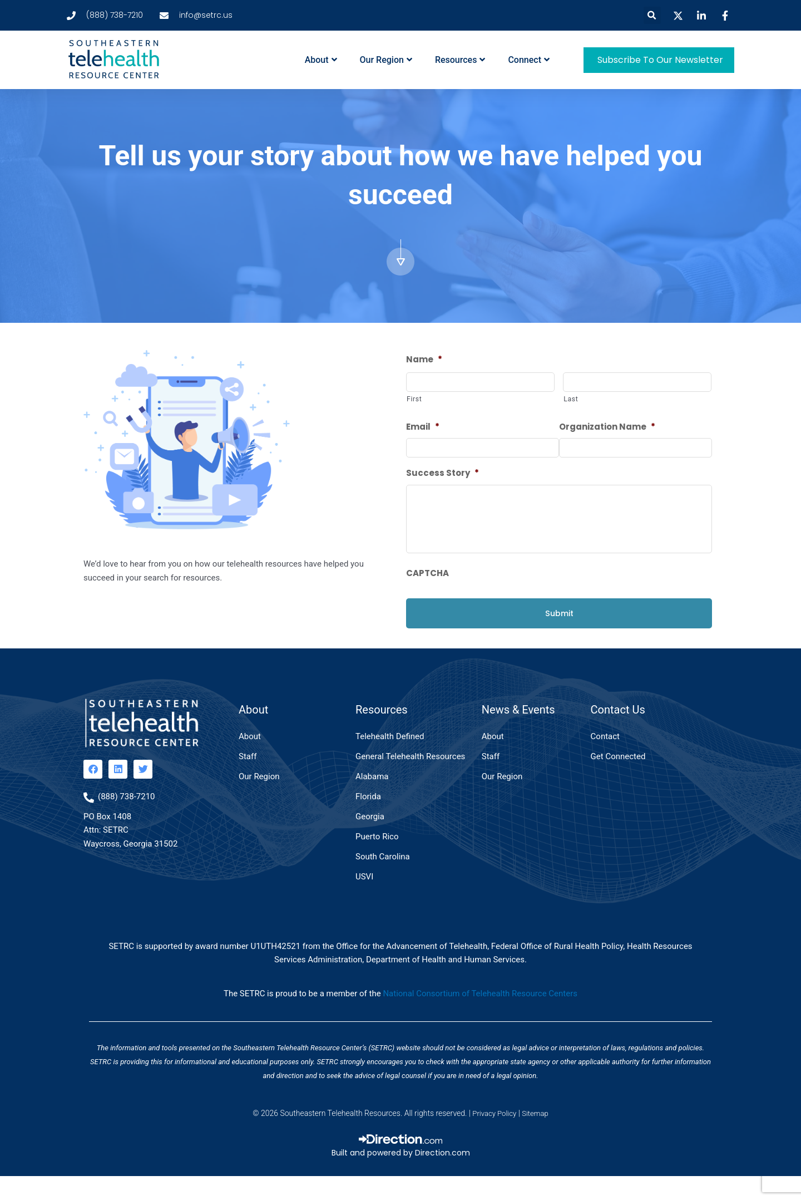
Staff (247, 779)
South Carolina (382, 879)
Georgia (369, 839)
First (414, 400)
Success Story (442, 475)
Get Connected (618, 779)
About (321, 60)
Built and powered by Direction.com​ (401, 1176)
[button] (652, 15)
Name (424, 359)
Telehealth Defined (389, 759)
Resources (460, 60)
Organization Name (607, 428)
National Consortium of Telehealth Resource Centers (480, 1017)
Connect (529, 60)
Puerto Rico (376, 859)
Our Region (386, 60)
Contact (605, 759)
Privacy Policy (493, 1136)
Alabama (372, 799)
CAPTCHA (427, 596)
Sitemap (536, 1136)
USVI (364, 899)
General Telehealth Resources (410, 779)
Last (570, 400)
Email (422, 428)
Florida (368, 819)
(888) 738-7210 (126, 819)
